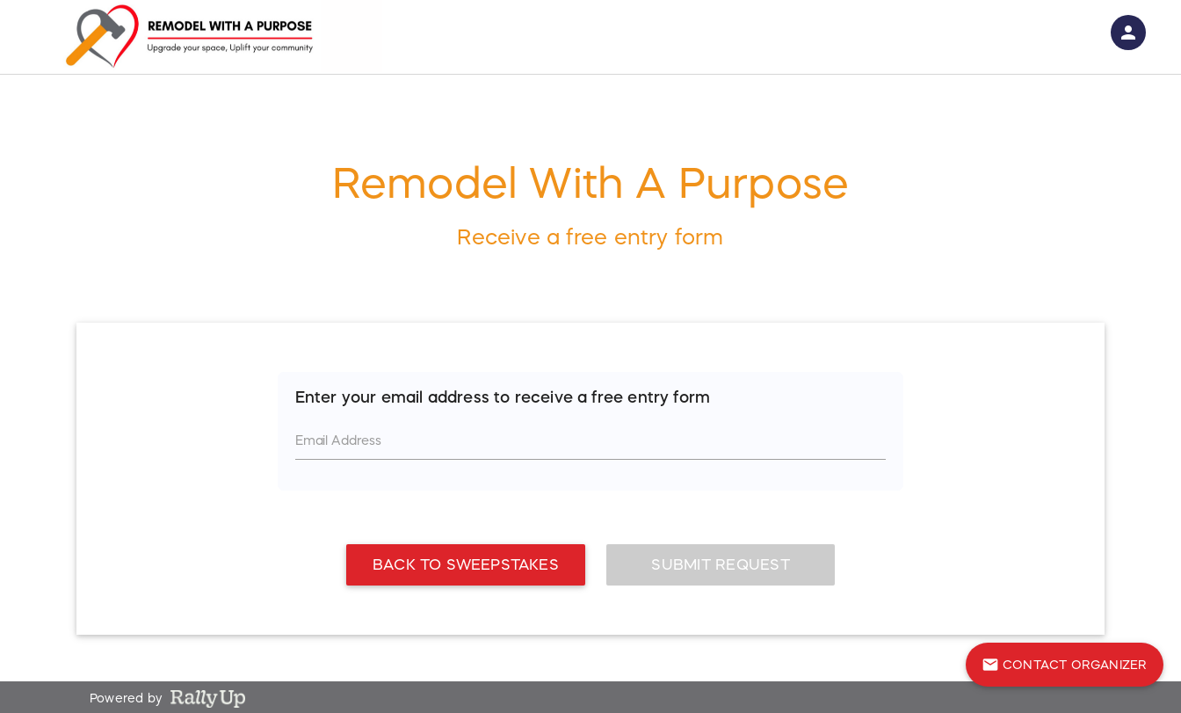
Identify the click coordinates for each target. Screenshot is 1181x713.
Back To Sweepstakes (465, 555)
